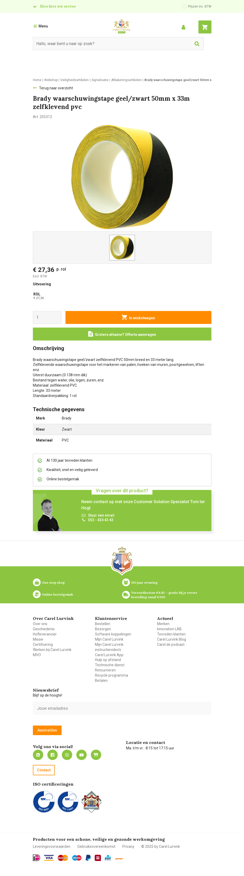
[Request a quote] (122, 334)
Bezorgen (103, 629)
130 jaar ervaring (144, 582)
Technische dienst (109, 665)
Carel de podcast (170, 644)
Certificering (43, 644)
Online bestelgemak (57, 594)
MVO (37, 655)
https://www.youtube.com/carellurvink (81, 755)
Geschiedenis (44, 629)
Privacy (128, 846)
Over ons (40, 624)
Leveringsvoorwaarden (51, 846)
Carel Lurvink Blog (171, 639)
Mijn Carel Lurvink (109, 639)
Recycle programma (111, 675)
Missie (38, 639)
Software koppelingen (113, 634)
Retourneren (105, 670)
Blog (96, 755)
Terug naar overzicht (56, 88)
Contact (44, 770)
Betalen (101, 680)
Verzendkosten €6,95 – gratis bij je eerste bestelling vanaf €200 (164, 595)
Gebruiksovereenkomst (96, 846)
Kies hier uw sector (58, 6)
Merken (163, 624)
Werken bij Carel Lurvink (52, 650)
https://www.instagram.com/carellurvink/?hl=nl (67, 755)
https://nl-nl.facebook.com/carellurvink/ (52, 755)
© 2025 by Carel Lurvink (160, 846)
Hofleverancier (45, 634)
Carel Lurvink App (109, 655)
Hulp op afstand (108, 660)
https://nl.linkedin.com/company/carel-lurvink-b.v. (38, 755)
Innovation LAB (169, 629)
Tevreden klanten (171, 634)
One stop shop (53, 582)
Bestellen (102, 624)
